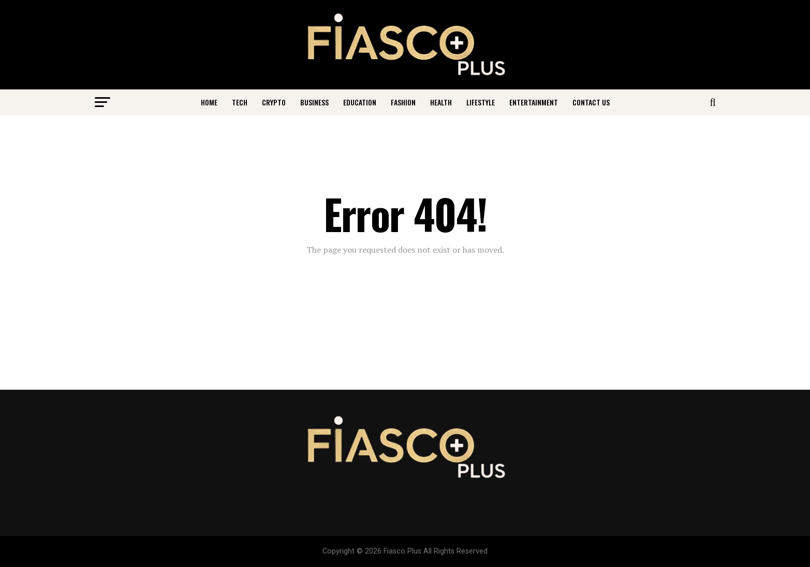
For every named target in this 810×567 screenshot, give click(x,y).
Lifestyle (480, 102)
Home (209, 102)
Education (359, 102)
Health (441, 102)
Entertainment (533, 102)
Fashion (403, 102)
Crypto (274, 102)
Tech (239, 102)
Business (314, 102)
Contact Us (591, 102)
